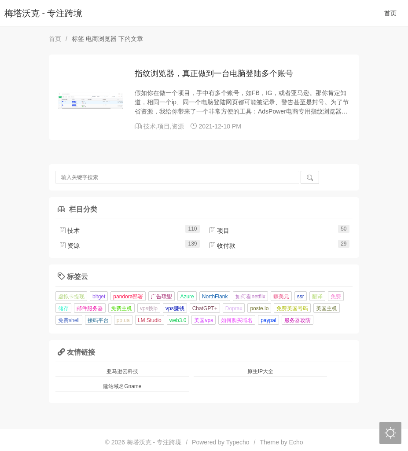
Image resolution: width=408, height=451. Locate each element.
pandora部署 (128, 296)
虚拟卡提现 (71, 296)
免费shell (69, 320)
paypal (268, 320)
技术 (149, 126)
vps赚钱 (174, 308)
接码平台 (98, 320)
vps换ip (149, 308)
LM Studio (150, 320)
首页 (390, 13)
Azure (187, 296)
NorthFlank (215, 296)
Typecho (238, 442)
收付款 (222, 245)
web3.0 (178, 320)
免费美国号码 (292, 308)
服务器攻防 (297, 320)
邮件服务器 (90, 308)
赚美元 (281, 296)
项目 (164, 126)
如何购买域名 (237, 320)
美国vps (203, 320)
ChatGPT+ (204, 308)
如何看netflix (250, 296)
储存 (63, 308)
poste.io (259, 308)
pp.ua (123, 320)
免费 (336, 296)
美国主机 (326, 308)
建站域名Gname (122, 386)
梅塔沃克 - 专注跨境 (43, 13)
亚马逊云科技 (122, 371)
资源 (178, 126)
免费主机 (121, 308)
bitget (98, 296)
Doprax (234, 308)
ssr (300, 296)
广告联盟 (161, 296)
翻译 (317, 296)
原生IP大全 (260, 371)
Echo (296, 442)
